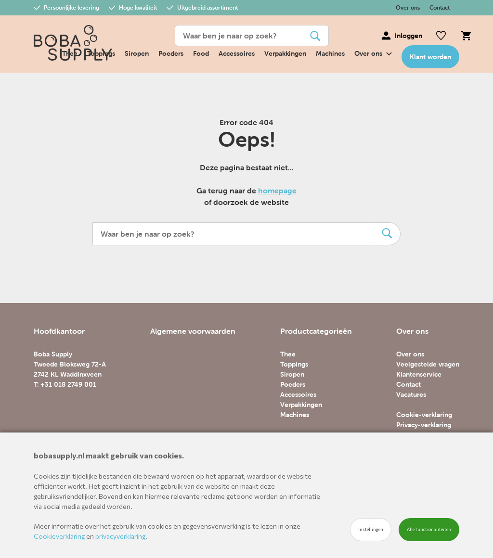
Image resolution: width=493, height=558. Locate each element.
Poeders (170, 53)
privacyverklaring (120, 536)
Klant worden (430, 56)
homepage (277, 190)
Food (201, 53)
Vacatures (411, 394)
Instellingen (370, 529)
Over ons (408, 7)
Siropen (137, 53)
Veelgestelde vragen (427, 364)
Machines (330, 53)
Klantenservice (418, 374)
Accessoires (237, 53)
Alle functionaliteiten (429, 529)
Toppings (294, 364)
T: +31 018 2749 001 (65, 384)
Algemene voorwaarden (192, 331)
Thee (288, 354)
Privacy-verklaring (423, 424)
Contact (439, 7)
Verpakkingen (285, 53)
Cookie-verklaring (424, 414)
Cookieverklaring (59, 536)
